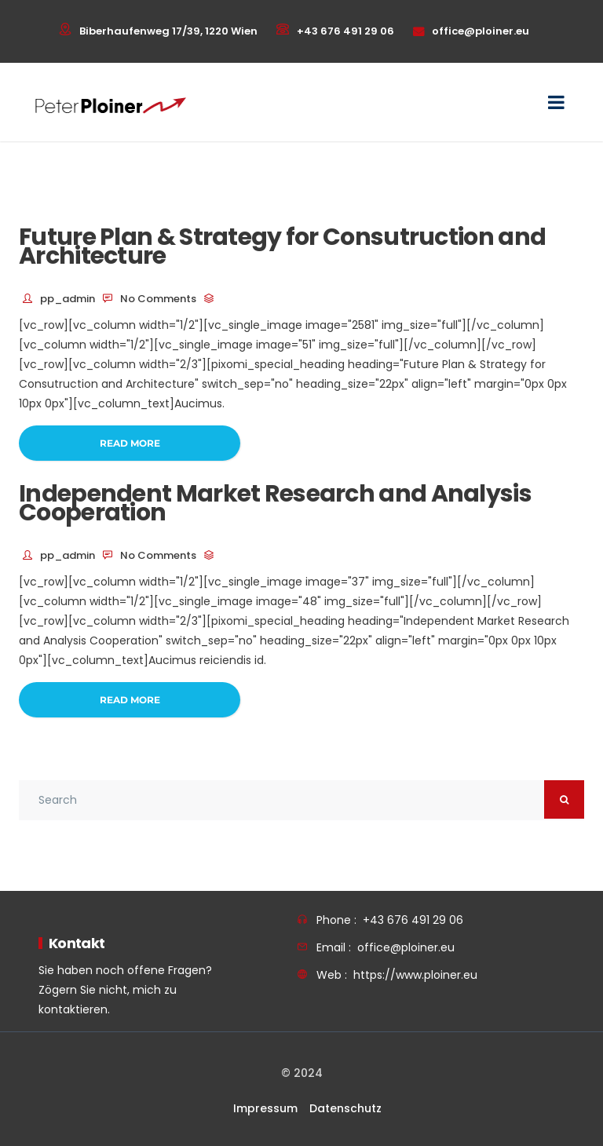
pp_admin (67, 298)
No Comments (158, 298)
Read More (130, 443)
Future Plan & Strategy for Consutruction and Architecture (282, 246)
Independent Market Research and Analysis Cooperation (275, 503)
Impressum (265, 1108)
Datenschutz (345, 1108)
